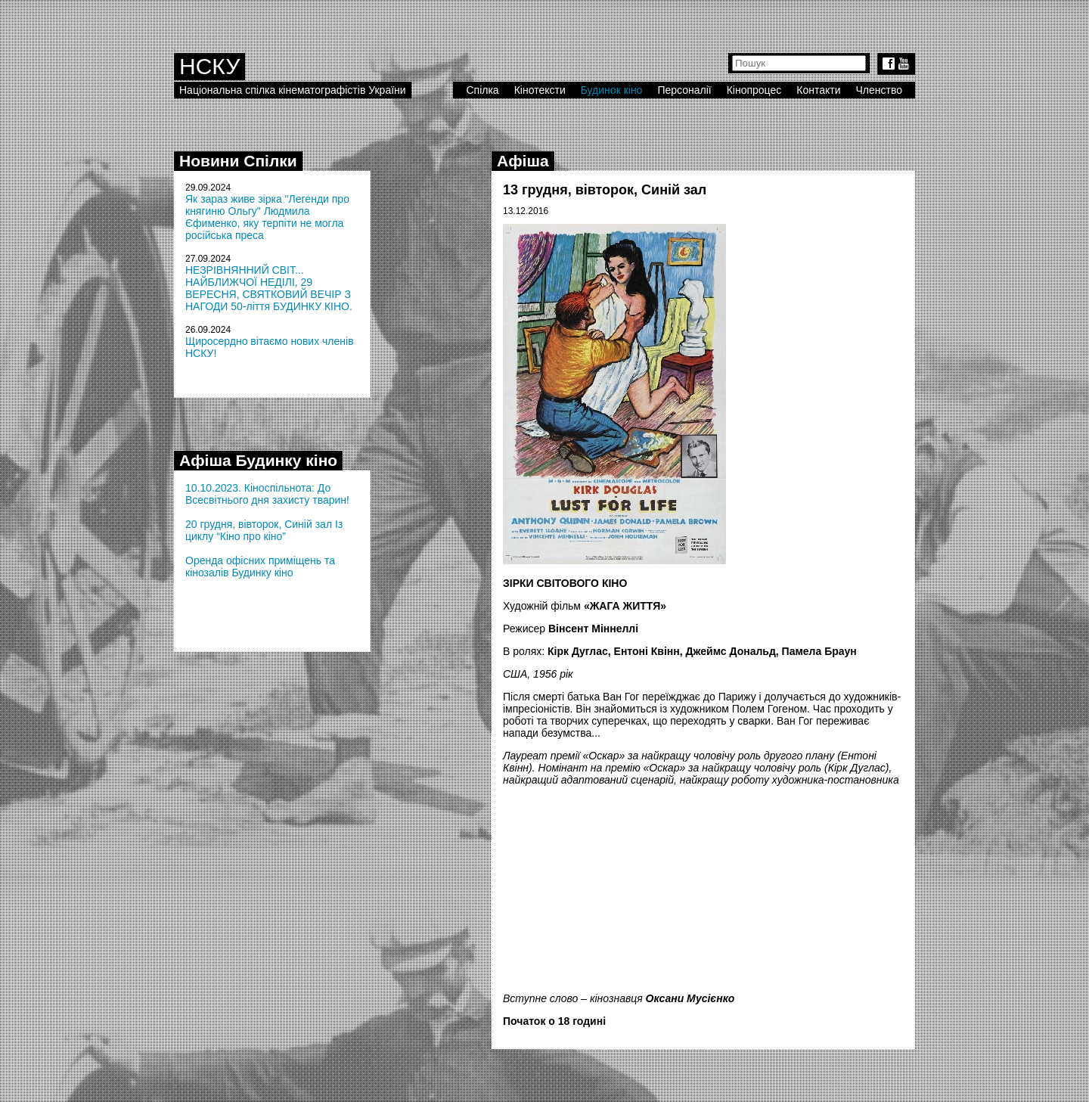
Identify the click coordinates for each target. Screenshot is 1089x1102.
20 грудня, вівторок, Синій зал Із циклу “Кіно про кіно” (264, 530)
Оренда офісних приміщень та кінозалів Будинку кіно (260, 566)
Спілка (482, 90)
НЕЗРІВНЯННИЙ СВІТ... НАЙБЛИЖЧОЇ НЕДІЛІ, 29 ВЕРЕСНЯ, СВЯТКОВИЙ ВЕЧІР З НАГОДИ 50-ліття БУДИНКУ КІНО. (268, 288)
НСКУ (209, 66)
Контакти (818, 90)
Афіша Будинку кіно (258, 460)
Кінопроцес (754, 90)
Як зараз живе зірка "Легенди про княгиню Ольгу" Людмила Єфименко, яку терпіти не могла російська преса (267, 217)
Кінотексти (540, 90)
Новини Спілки (238, 160)
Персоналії (684, 90)
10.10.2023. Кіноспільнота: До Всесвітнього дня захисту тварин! (267, 494)
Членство (879, 90)
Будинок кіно (612, 90)
